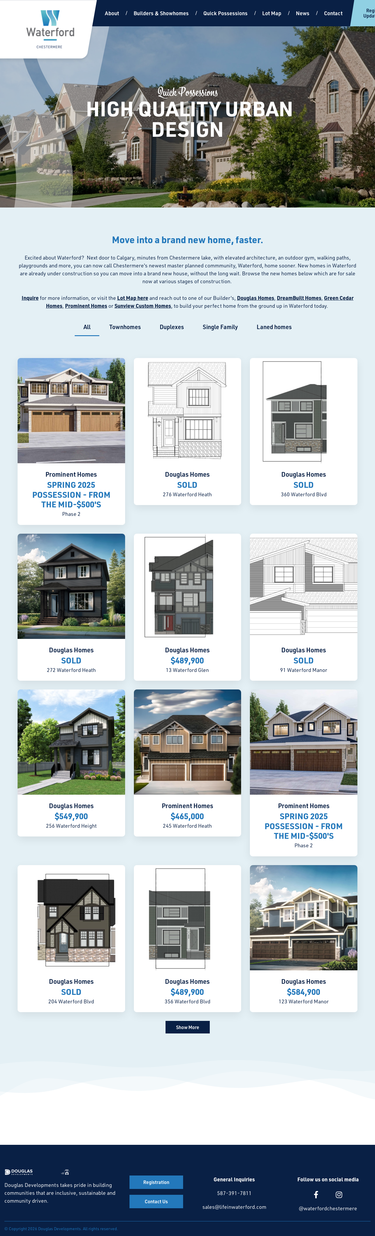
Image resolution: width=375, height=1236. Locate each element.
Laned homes (274, 327)
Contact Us (156, 1201)
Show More (187, 1027)
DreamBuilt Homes (299, 297)
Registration (156, 1182)
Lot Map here (132, 297)
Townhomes (125, 327)
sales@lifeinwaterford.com (234, 1206)
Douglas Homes (255, 297)
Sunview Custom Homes (143, 305)
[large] (316, 1194)
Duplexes (172, 327)
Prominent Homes (86, 305)
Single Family (220, 327)
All (87, 327)
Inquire (30, 297)
